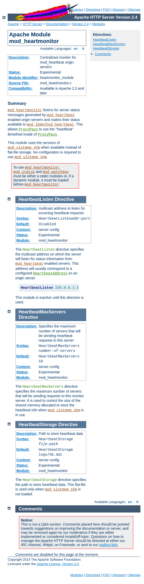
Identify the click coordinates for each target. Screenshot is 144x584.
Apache (13, 24)
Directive (64, 199)
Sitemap (134, 10)
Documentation (57, 24)
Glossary (118, 10)
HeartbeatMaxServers (109, 44)
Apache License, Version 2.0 (58, 564)
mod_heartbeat (61, 115)
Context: (23, 230)
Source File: (19, 83)
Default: (23, 224)
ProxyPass (28, 129)
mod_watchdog (56, 172)
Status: (15, 72)
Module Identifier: (24, 78)
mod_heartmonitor (25, 110)
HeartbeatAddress (50, 273)
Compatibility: (20, 88)
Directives (93, 10)
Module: (23, 240)
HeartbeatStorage (106, 48)
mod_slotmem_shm (24, 148)
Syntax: (22, 218)
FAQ (106, 10)
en (76, 48)
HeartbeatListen (104, 40)
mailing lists (108, 545)
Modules (99, 24)
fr (83, 48)
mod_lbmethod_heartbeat (50, 124)
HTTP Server (32, 24)
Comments (103, 54)
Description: (19, 57)
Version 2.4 (80, 24)
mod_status (24, 172)
